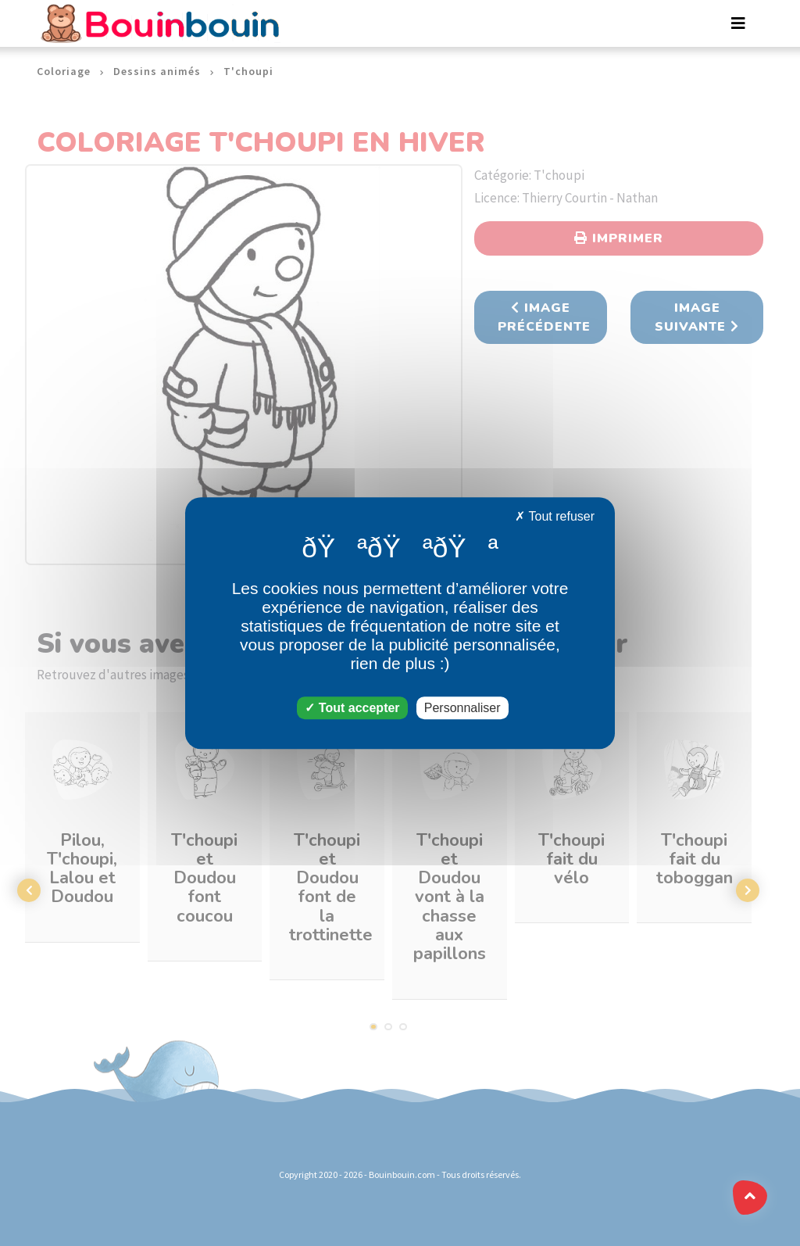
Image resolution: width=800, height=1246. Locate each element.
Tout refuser (555, 516)
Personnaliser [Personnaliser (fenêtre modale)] (462, 707)
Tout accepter (352, 707)
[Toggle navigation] (738, 23)
